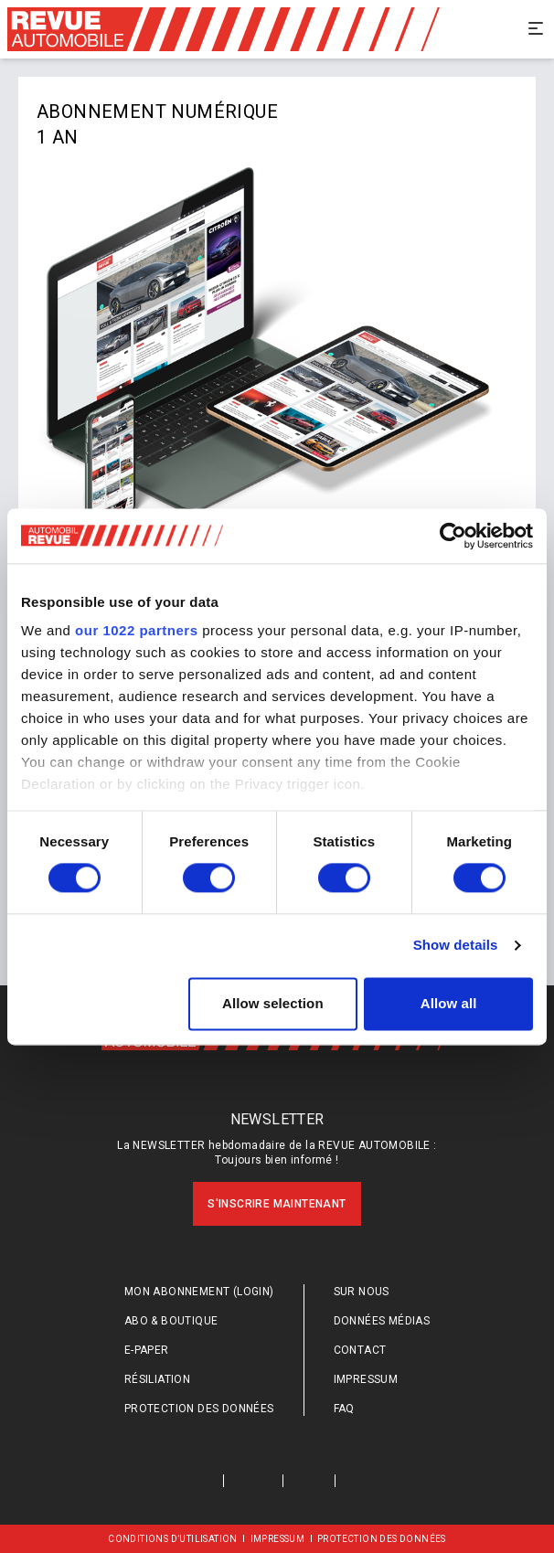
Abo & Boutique (171, 1320)
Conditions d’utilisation (173, 1539)
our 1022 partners (136, 630)
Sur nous (361, 1291)
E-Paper (146, 1350)
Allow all (449, 1003)
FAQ (344, 1408)
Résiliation (157, 1379)
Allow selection (273, 1003)
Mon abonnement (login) (199, 1291)
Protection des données (199, 1408)
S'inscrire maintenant (277, 1203)
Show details (455, 945)
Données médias (382, 1320)
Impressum (366, 1379)
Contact (360, 1350)
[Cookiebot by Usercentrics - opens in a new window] (453, 535)
